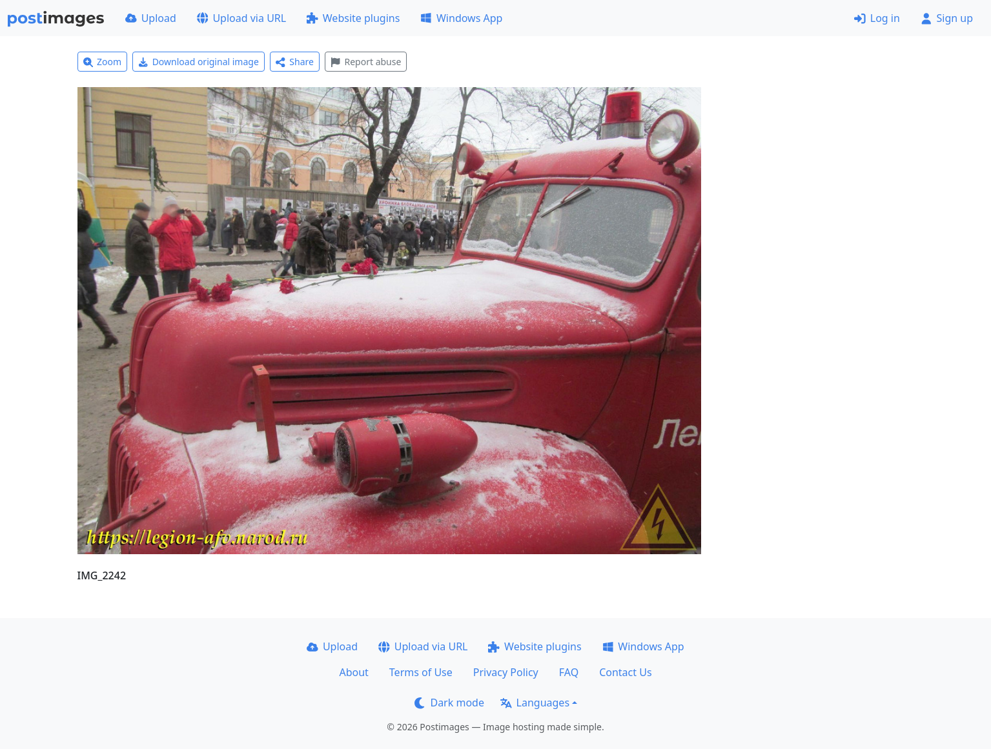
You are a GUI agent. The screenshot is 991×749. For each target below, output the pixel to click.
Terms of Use (421, 672)
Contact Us (625, 672)
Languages (534, 702)
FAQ (568, 672)
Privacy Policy (505, 672)
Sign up (947, 18)
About (353, 672)
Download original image (198, 61)
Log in (877, 18)
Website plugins (353, 18)
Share (295, 61)
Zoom (102, 61)
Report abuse (366, 61)
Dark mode (449, 702)
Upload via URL (241, 18)
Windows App (461, 18)
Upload (150, 18)
